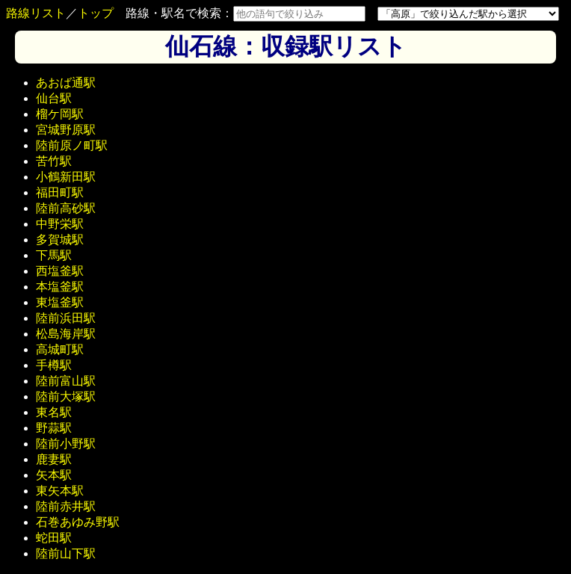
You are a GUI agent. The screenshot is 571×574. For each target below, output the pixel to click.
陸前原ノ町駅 (72, 145)
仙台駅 (54, 98)
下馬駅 (54, 255)
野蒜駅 (54, 428)
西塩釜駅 (60, 271)
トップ (96, 13)
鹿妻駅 (54, 459)
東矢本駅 (60, 490)
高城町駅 (60, 349)
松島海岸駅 (66, 333)
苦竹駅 (54, 161)
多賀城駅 (60, 239)
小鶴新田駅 (66, 176)
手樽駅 (54, 365)
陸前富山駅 (66, 380)
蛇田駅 (54, 537)
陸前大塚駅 (66, 396)
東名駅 (54, 412)
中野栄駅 (60, 223)
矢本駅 (54, 475)
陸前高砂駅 (66, 208)
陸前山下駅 (66, 553)
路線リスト (36, 13)
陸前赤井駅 (66, 506)
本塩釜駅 (60, 286)
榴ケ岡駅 (60, 114)
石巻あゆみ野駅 (78, 522)
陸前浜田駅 (66, 318)
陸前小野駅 (66, 443)
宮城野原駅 (66, 129)
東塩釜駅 (60, 302)
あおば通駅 (66, 82)
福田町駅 (60, 192)
